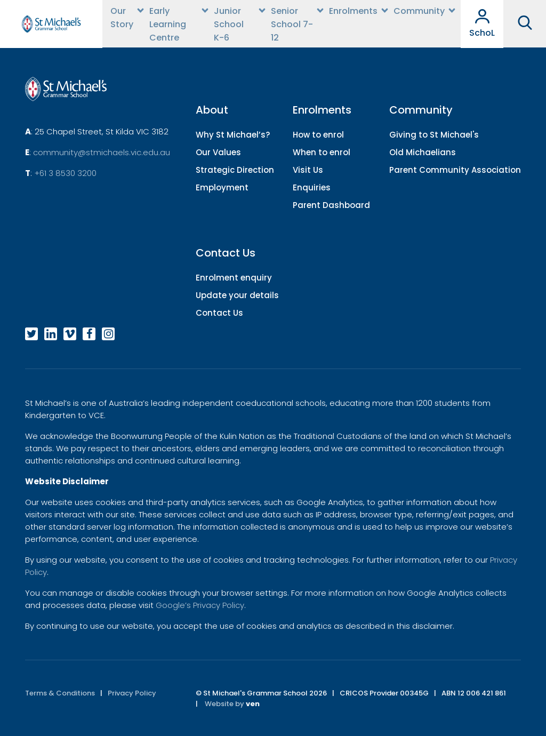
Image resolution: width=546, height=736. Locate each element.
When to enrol (321, 152)
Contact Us (219, 312)
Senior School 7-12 (292, 24)
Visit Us (308, 169)
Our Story (121, 17)
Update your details (237, 295)
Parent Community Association (455, 169)
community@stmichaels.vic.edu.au (101, 152)
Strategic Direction (235, 169)
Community (419, 11)
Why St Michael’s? (233, 134)
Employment (222, 187)
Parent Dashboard (331, 205)
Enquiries (312, 187)
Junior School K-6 (229, 24)
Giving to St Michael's (434, 134)
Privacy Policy (132, 693)
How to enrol (318, 134)
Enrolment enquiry (234, 277)
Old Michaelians (422, 152)
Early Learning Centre (167, 24)
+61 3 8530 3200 (65, 173)
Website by (232, 704)
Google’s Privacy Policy (200, 605)
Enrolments (353, 11)
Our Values (218, 152)
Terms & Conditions (60, 693)
